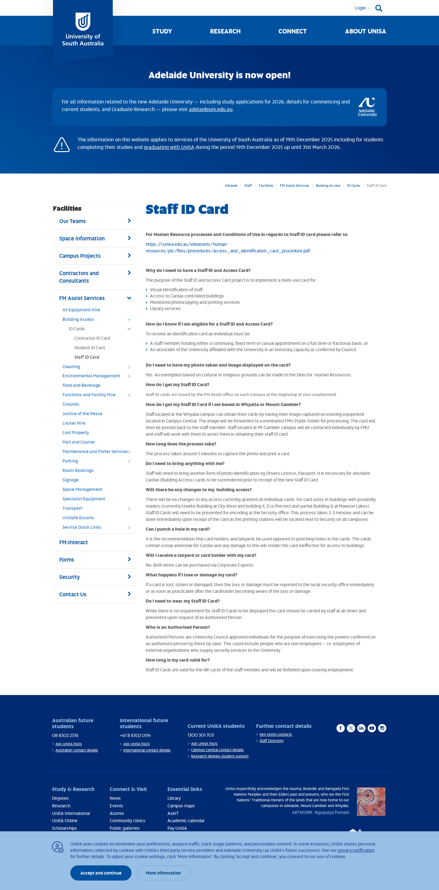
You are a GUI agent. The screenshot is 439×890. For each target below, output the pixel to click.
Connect (292, 31)
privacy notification (356, 850)
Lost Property (75, 432)
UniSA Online (65, 820)
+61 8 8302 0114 (135, 735)
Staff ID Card (86, 357)
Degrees (60, 798)
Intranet (231, 185)
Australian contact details (77, 750)
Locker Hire (73, 423)
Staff (248, 185)
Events (116, 806)
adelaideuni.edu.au (210, 109)
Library (174, 798)
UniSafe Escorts (78, 518)
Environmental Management (98, 377)
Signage (70, 480)
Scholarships (64, 828)
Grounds (70, 404)
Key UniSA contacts (276, 734)
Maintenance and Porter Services (98, 453)
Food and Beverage (81, 385)
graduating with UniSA (169, 147)
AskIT (173, 813)
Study (162, 31)
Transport (98, 510)
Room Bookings (78, 470)
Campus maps (181, 806)
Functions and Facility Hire (98, 396)
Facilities (266, 185)
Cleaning (98, 368)
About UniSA (365, 31)
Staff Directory (272, 740)
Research (225, 31)
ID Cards (353, 185)
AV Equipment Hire (81, 310)
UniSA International (71, 813)
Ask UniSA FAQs (69, 743)
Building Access (328, 185)
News (115, 798)
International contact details (147, 750)
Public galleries (125, 828)
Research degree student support (220, 756)
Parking (98, 462)
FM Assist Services (294, 185)
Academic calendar (186, 820)
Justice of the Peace (82, 413)
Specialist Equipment (83, 499)
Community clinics (127, 820)
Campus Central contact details (217, 749)
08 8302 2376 (65, 735)
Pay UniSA (177, 828)
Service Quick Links (98, 528)
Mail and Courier (78, 442)
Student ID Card (89, 348)
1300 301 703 (201, 735)
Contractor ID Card (92, 338)
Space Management (82, 489)
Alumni (117, 813)
